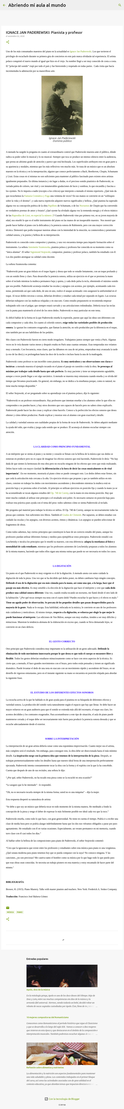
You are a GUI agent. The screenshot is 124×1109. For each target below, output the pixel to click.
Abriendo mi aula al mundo (37, 5)
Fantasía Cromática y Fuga (37, 196)
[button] (7, 42)
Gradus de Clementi (71, 515)
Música (10, 912)
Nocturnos (84, 205)
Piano (19, 912)
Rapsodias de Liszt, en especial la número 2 (32, 215)
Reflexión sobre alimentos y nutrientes (45, 1067)
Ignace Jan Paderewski (80, 51)
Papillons (52, 205)
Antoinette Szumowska (39, 247)
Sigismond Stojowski (40, 252)
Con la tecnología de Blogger (62, 1099)
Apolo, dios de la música (38, 990)
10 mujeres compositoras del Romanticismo (47, 1017)
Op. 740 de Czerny (60, 493)
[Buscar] (70, 5)
